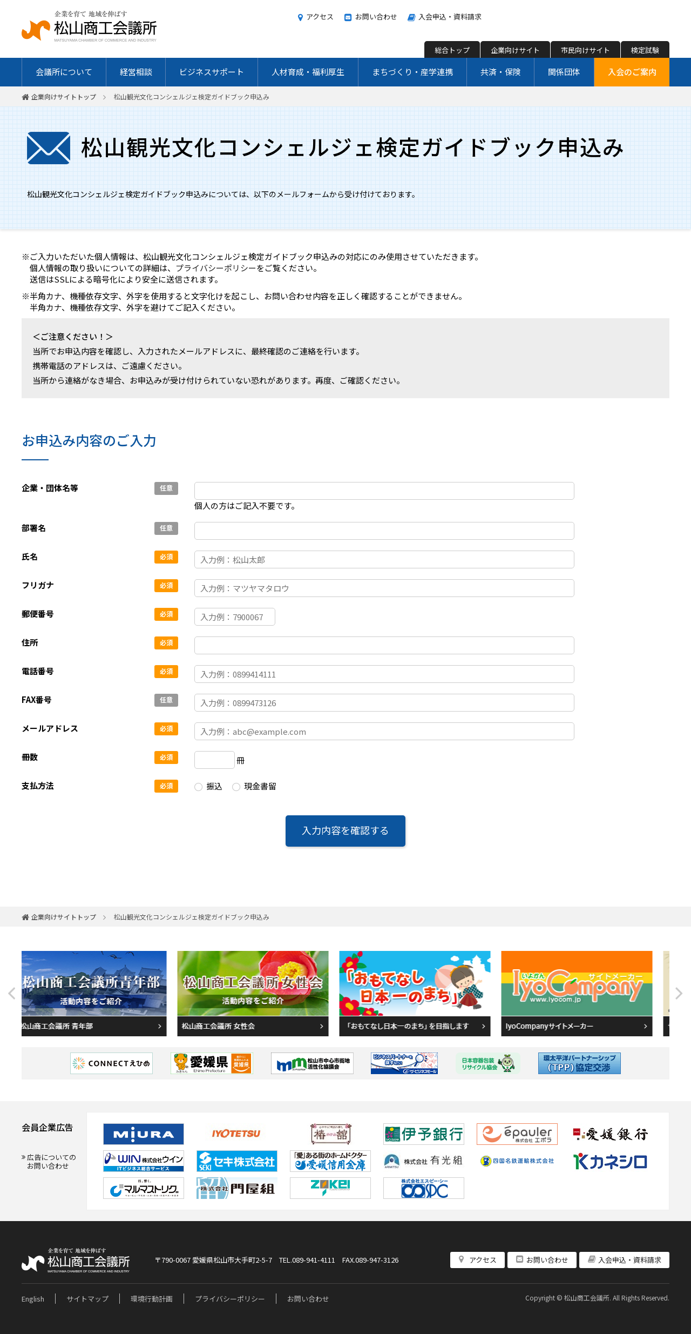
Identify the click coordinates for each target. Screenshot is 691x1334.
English (33, 1298)
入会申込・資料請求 (450, 16)
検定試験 (645, 50)
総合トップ (452, 50)
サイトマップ (87, 1298)
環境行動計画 (152, 1298)
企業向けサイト (515, 50)
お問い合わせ (376, 16)
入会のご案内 (632, 71)
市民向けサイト (585, 50)
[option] (103, 993)
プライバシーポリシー (215, 267)
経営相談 (136, 71)
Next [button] (679, 993)
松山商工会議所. (587, 1297)
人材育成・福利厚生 (308, 71)
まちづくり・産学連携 (412, 71)
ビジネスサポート (211, 71)
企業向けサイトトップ (63, 96)
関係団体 (564, 71)
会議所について (64, 71)
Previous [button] (12, 993)
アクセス (320, 16)
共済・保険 (500, 71)
